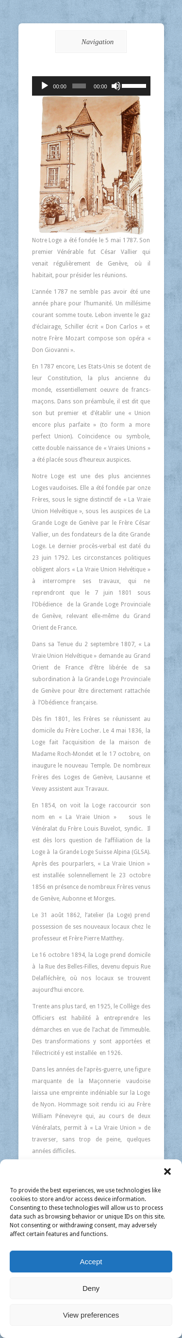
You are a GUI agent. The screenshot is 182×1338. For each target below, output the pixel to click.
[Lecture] (45, 86)
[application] (91, 86)
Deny (91, 1288)
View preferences (91, 1315)
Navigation (89, 42)
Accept (91, 1261)
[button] (167, 1171)
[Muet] (116, 86)
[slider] (79, 86)
